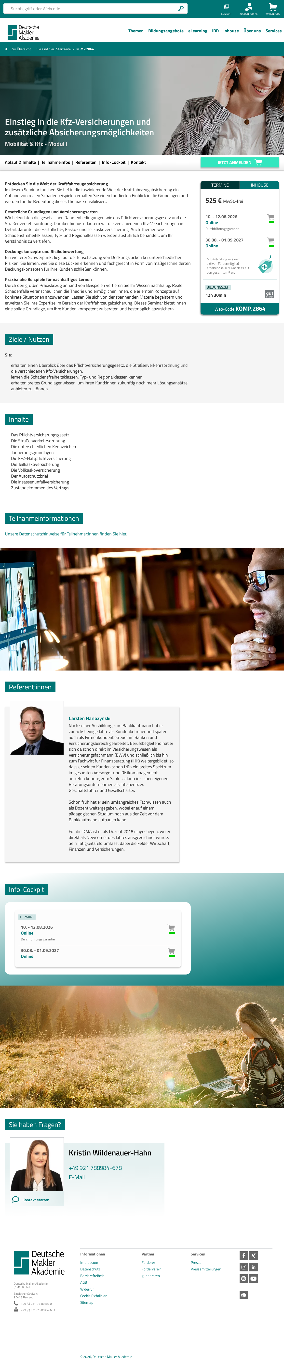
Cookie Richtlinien (93, 1296)
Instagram (244, 1267)
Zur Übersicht (21, 48)
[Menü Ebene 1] (136, 34)
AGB (83, 1282)
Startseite (63, 48)
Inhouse (260, 185)
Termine (220, 185)
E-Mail (77, 1177)
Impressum (89, 1262)
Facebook (244, 1255)
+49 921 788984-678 (95, 1167)
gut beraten (151, 1276)
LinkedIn (253, 1267)
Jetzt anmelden (234, 162)
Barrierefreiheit (92, 1276)
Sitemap (86, 1302)
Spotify (244, 1278)
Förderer (148, 1262)
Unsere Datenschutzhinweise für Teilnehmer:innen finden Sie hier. (66, 534)
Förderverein (152, 1269)
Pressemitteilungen (206, 1269)
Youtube (253, 1278)
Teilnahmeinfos (56, 162)
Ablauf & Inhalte (21, 162)
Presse (196, 1262)
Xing (253, 1255)
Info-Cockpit (114, 162)
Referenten (86, 162)
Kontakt (138, 162)
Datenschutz (90, 1269)
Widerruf (87, 1289)
